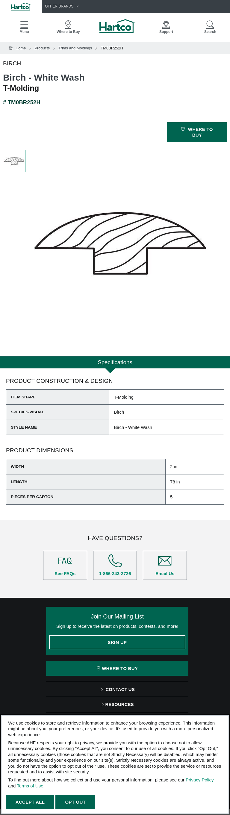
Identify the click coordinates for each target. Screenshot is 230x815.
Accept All (30, 802)
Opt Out (75, 802)
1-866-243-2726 (115, 565)
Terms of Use (30, 785)
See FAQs (65, 565)
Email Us (165, 565)
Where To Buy (117, 668)
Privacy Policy (200, 779)
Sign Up (117, 642)
